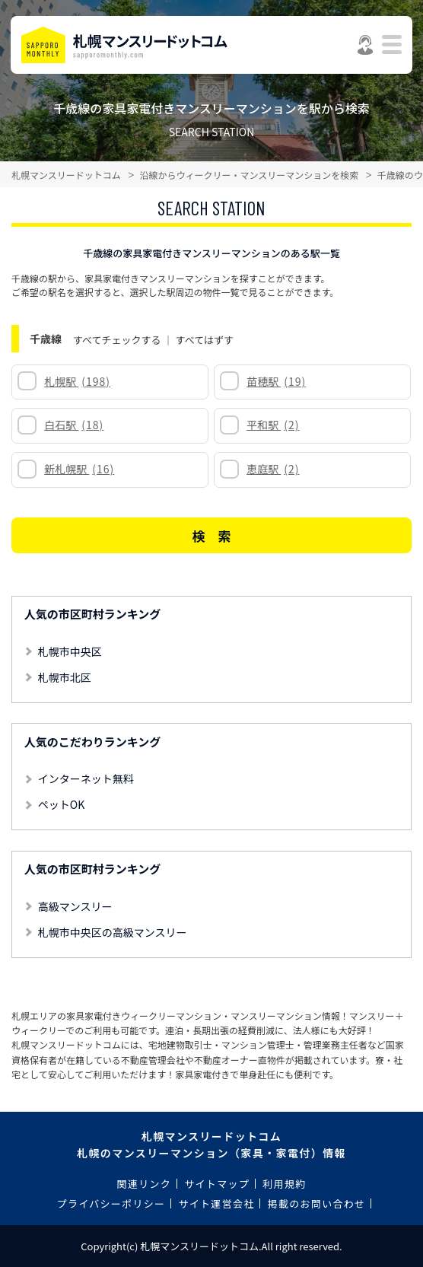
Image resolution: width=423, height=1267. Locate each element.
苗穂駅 (276, 381)
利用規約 (284, 1184)
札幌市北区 (64, 677)
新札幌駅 (79, 468)
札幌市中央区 (70, 651)
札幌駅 (77, 381)
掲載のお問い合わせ (317, 1203)
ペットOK (61, 804)
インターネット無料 (86, 778)
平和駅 (272, 424)
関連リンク (144, 1184)
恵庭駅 (272, 468)
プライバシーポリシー (111, 1203)
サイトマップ (217, 1184)
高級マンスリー (75, 906)
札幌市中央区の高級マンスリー (112, 932)
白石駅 (73, 424)
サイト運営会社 (216, 1203)
